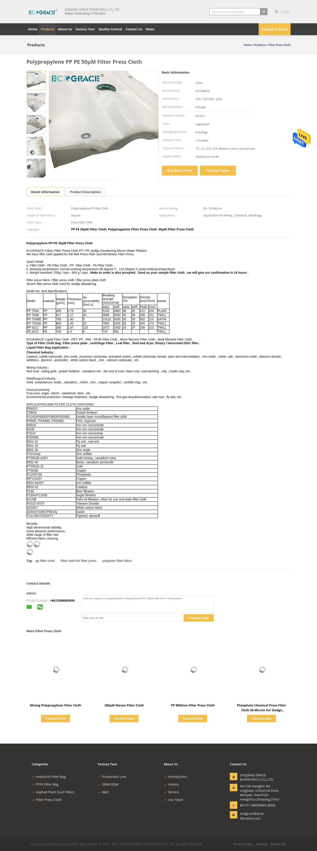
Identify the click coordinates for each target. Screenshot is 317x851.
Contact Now (217, 170)
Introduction (175, 776)
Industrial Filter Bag (49, 776)
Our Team (173, 799)
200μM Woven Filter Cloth (124, 705)
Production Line (112, 776)
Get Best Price (180, 170)
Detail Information (45, 192)
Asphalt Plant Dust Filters (53, 792)
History (171, 784)
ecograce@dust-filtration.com (252, 815)
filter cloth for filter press (78, 561)
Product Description (85, 192)
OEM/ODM (108, 784)
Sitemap (261, 844)
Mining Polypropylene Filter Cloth (55, 705)
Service (171, 792)
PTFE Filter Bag (45, 784)
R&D (103, 792)
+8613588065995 (62, 600)
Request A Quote (275, 29)
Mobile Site (278, 844)
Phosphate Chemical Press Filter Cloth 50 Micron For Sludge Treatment (261, 710)
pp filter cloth (45, 561)
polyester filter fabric (117, 561)
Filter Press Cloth (47, 799)
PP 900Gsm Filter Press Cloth (193, 705)
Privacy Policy (242, 844)
